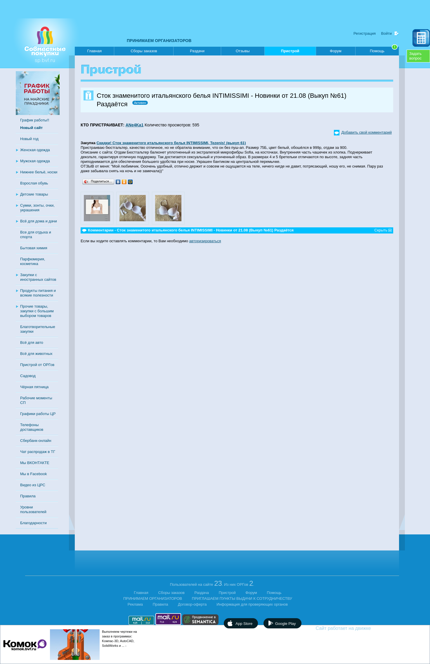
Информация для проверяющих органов (252, 604)
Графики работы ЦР (38, 414)
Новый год (29, 139)
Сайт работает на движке (356, 628)
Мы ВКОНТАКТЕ (34, 463)
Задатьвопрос (415, 55)
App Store (243, 623)
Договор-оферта (192, 604)
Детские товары (34, 194)
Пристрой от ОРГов (37, 365)
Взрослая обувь (34, 183)
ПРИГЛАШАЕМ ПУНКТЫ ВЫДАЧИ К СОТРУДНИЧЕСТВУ (242, 598)
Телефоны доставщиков (31, 427)
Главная (94, 51)
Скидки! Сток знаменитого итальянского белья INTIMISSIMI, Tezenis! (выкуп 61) (171, 143)
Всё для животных (36, 353)
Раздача (202, 592)
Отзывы (243, 51)
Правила (28, 496)
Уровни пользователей (33, 509)
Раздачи (197, 51)
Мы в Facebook (33, 474)
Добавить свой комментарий (366, 132)
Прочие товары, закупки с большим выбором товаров (37, 311)
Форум (335, 51)
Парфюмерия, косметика (32, 261)
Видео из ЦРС (32, 485)
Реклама (135, 604)
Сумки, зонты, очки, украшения (37, 207)
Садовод (28, 376)
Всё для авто (31, 342)
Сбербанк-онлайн (35, 440)
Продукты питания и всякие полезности (38, 292)
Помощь (384, 50)
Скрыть (380, 230)
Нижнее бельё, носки (38, 172)
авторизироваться (205, 241)
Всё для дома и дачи (38, 221)
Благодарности (33, 523)
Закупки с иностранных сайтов (38, 277)
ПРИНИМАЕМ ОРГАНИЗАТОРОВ (159, 40)
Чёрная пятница (34, 387)
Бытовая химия (33, 248)
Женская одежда (35, 150)
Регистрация (364, 33)
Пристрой (290, 52)
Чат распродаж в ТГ (37, 451)
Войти (386, 33)
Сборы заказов (144, 51)
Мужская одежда (35, 161)
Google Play (285, 623)
